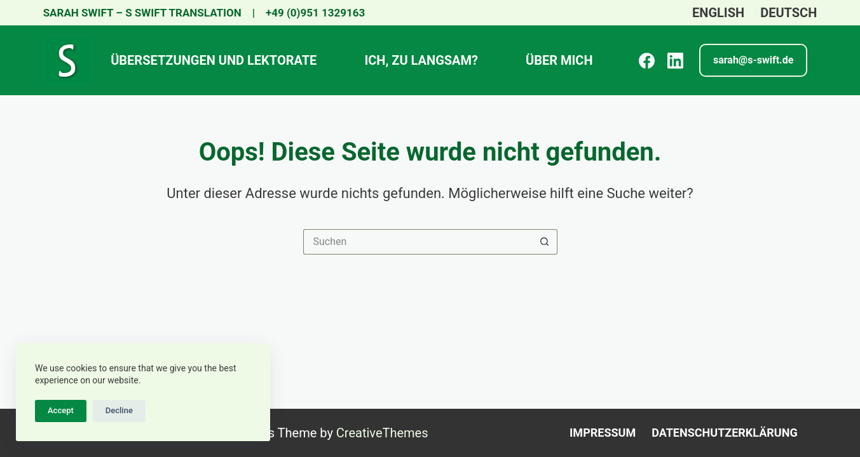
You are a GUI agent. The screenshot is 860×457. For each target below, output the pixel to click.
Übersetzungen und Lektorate (214, 60)
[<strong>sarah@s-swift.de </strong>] (753, 60)
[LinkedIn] (675, 61)
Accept (61, 410)
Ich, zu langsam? (421, 60)
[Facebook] (647, 61)
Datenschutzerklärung (724, 432)
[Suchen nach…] (417, 242)
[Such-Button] (544, 242)
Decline (119, 410)
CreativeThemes (382, 432)
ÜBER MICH (559, 60)
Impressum (603, 432)
